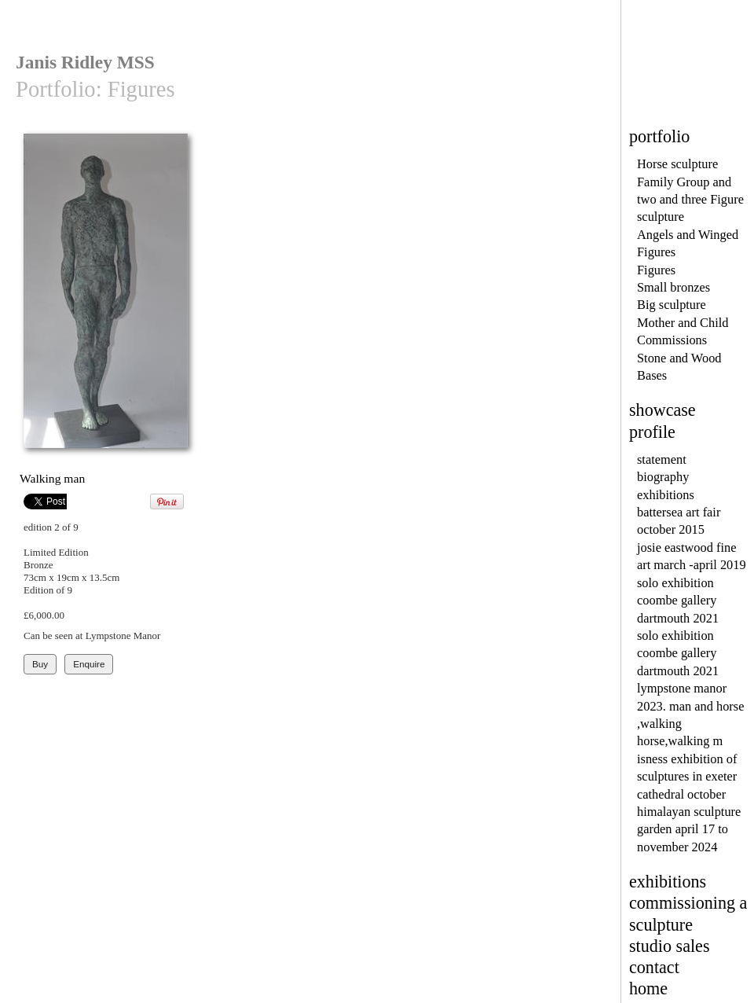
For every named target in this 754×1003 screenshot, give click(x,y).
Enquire (88, 664)
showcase (662, 410)
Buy (40, 664)
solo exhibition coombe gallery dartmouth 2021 (678, 600)
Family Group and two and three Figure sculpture (690, 200)
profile (652, 432)
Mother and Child (682, 322)
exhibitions (665, 494)
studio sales (669, 946)
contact (654, 967)
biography (663, 476)
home (648, 988)
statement (661, 459)
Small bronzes (673, 287)
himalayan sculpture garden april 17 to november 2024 (689, 829)
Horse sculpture (677, 163)
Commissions (672, 339)
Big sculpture (671, 304)
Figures (656, 270)
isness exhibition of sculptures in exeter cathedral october (687, 776)
